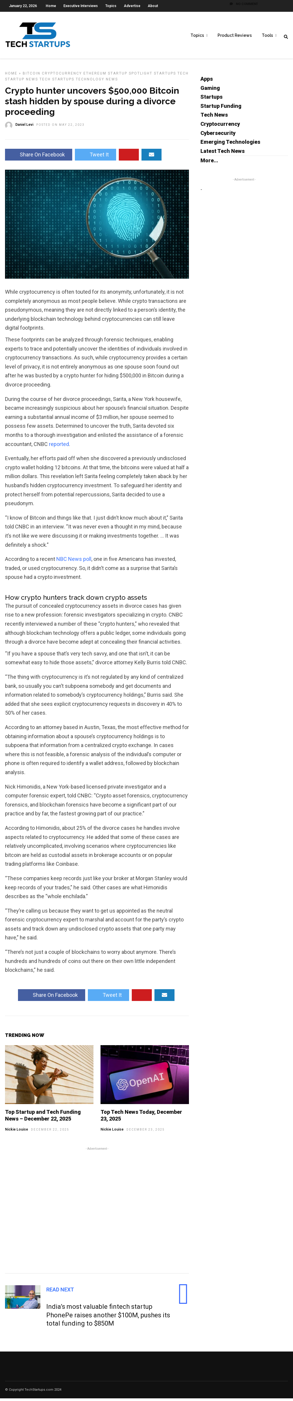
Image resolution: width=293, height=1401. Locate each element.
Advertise (132, 6)
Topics (110, 6)
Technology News (97, 82)
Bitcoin (31, 76)
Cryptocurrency (62, 76)
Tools (267, 35)
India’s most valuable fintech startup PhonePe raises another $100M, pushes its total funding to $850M (108, 1318)
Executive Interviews (80, 6)
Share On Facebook (38, 157)
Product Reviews (235, 35)
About (153, 6)
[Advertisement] (97, 1212)
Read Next (60, 1292)
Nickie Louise (16, 1132)
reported (59, 447)
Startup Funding (220, 108)
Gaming (210, 90)
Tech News (214, 117)
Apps (206, 81)
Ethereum (94, 76)
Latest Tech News (222, 154)
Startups (165, 76)
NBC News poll (73, 562)
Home (51, 6)
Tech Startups (56, 82)
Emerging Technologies (230, 144)
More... (209, 163)
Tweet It (95, 157)
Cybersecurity (218, 136)
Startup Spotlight (130, 76)
